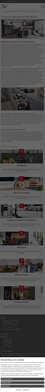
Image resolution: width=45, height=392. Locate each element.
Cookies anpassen (5, 386)
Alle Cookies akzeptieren (6, 379)
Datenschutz (26, 389)
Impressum (18, 389)
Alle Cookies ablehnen (6, 382)
